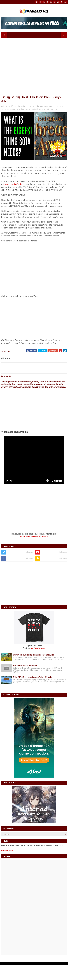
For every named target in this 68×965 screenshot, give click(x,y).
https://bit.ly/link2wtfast (13, 186)
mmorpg (11, 111)
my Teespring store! (38, 650)
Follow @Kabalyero (7, 852)
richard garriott (22, 111)
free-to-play (58, 108)
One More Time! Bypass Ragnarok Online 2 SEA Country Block (33, 656)
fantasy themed (46, 108)
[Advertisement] (34, 319)
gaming (4, 111)
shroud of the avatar (37, 111)
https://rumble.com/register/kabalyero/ (34, 538)
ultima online (52, 111)
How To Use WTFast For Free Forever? (25, 667)
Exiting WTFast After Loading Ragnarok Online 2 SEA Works (32, 679)
